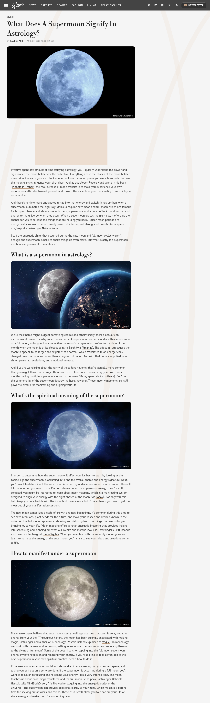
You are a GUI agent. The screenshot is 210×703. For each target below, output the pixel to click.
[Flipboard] (156, 6)
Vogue (106, 642)
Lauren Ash (16, 41)
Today (99, 497)
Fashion (77, 5)
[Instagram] (162, 6)
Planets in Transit (23, 187)
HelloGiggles (51, 534)
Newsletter (194, 5)
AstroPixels (107, 376)
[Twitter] (169, 6)
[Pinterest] (149, 6)
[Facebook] (142, 6)
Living (91, 5)
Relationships (111, 5)
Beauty (62, 5)
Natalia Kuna (50, 228)
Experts (46, 5)
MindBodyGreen (36, 683)
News (32, 5)
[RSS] (176, 6)
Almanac (87, 348)
